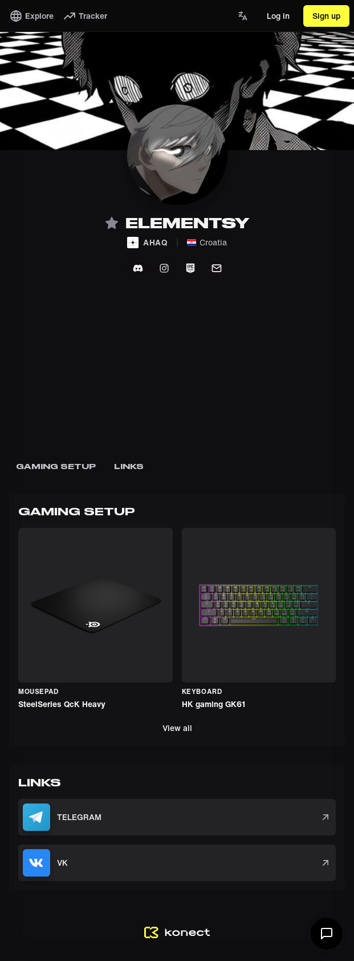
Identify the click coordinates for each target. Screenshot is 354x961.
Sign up (326, 16)
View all (177, 728)
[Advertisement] (177, 377)
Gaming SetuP (56, 466)
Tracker (85, 16)
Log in (278, 16)
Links (129, 466)
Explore (31, 16)
